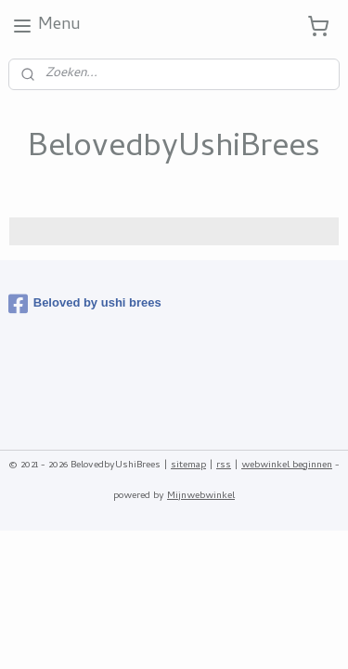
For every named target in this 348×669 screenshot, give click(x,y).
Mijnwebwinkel (201, 496)
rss (223, 465)
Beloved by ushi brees (84, 304)
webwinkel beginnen (286, 465)
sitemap (188, 465)
